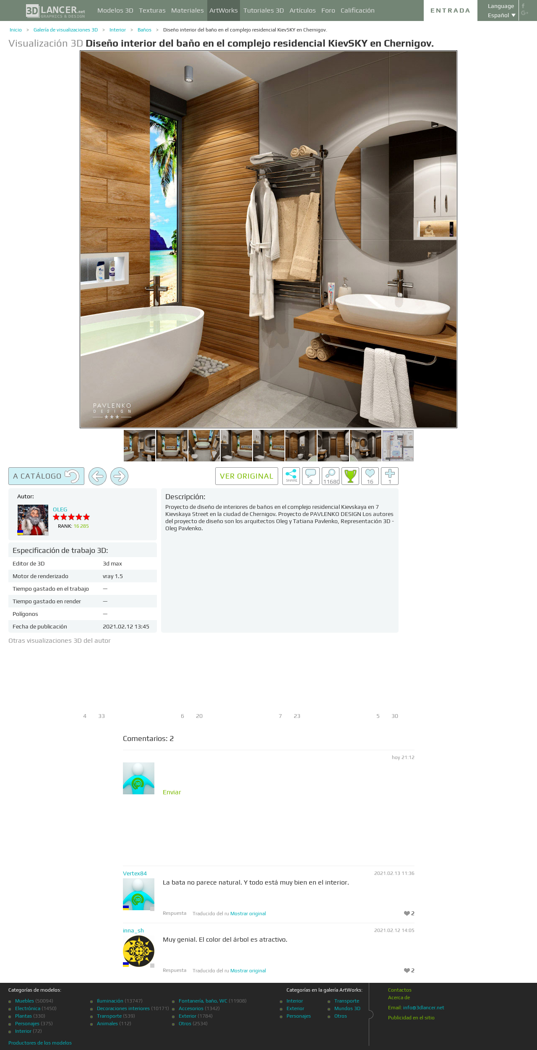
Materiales (187, 10)
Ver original (247, 475)
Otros (185, 1023)
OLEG (60, 509)
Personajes (27, 1023)
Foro (328, 10)
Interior (117, 30)
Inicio (16, 30)
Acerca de (399, 997)
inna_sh (133, 930)
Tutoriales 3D (263, 10)
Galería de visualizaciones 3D (66, 30)
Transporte (109, 1016)
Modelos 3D (115, 10)
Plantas (23, 1016)
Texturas (152, 10)
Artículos (302, 10)
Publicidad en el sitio (411, 1018)
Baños (144, 30)
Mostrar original (248, 913)
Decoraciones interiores (123, 1008)
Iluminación (110, 1001)
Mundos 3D (347, 1008)
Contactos (400, 990)
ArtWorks (223, 10)
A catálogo (46, 476)
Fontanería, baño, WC (203, 1001)
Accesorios (191, 1008)
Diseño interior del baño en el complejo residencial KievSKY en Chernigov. (245, 30)
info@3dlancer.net (423, 1008)
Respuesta (174, 913)
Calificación (358, 10)
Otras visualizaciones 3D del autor (59, 640)
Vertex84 (135, 873)
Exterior (187, 1016)
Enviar (172, 792)
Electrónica (27, 1008)
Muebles (24, 1001)
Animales (107, 1023)
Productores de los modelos (40, 1043)
